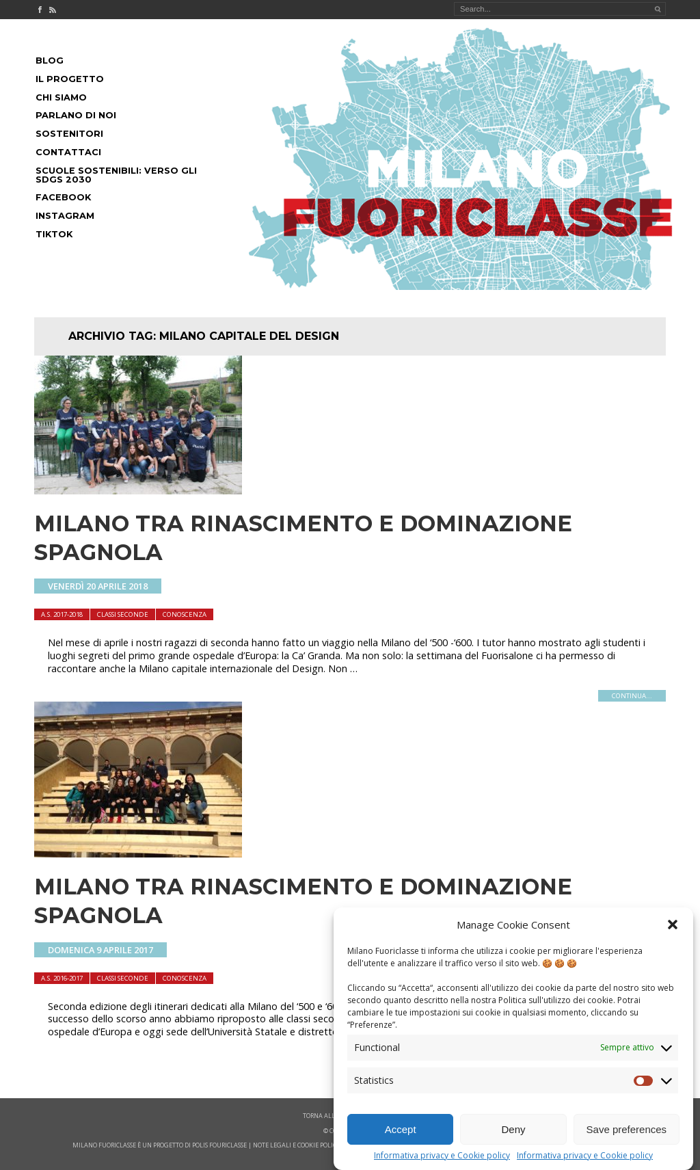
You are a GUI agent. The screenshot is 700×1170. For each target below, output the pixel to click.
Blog (50, 60)
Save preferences (627, 1129)
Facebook (63, 197)
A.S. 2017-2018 (62, 614)
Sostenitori (69, 134)
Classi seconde (122, 614)
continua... (632, 695)
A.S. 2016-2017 (62, 978)
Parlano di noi (76, 115)
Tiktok (54, 234)
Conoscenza (184, 614)
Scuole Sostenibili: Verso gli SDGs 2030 (116, 175)
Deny (513, 1129)
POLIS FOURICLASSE (219, 1145)
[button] (672, 924)
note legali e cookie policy (296, 1145)
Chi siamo (61, 97)
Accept (400, 1129)
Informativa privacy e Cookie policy (442, 1156)
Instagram (65, 216)
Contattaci (68, 152)
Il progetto (70, 79)
